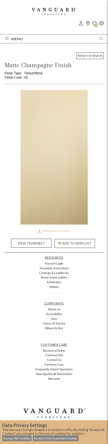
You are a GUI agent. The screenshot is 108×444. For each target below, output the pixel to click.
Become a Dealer (54, 350)
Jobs (54, 318)
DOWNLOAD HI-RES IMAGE (54, 231)
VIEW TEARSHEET (31, 243)
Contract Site (54, 355)
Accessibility (54, 314)
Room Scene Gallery (54, 277)
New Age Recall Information (54, 374)
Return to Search (90, 55)
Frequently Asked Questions (54, 369)
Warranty (54, 378)
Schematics (54, 282)
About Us (54, 309)
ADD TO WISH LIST (74, 243)
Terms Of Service (54, 323)
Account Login (54, 263)
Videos (54, 287)
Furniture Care (54, 364)
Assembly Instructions (54, 268)
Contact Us (54, 360)
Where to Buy (54, 328)
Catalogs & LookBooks (54, 273)
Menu (14, 39)
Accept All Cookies (16, 438)
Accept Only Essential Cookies (56, 438)
